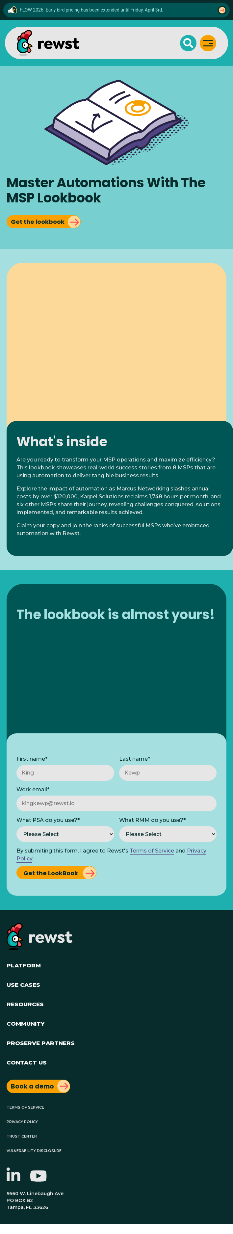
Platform (24, 964)
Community (25, 1023)
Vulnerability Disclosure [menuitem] (34, 1150)
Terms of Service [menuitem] (25, 1107)
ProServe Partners (41, 1042)
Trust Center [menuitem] (22, 1136)
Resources (25, 1003)
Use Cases (23, 984)
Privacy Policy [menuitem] (22, 1121)
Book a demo (32, 1086)
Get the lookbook (38, 222)
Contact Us (27, 1061)
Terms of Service (152, 851)
